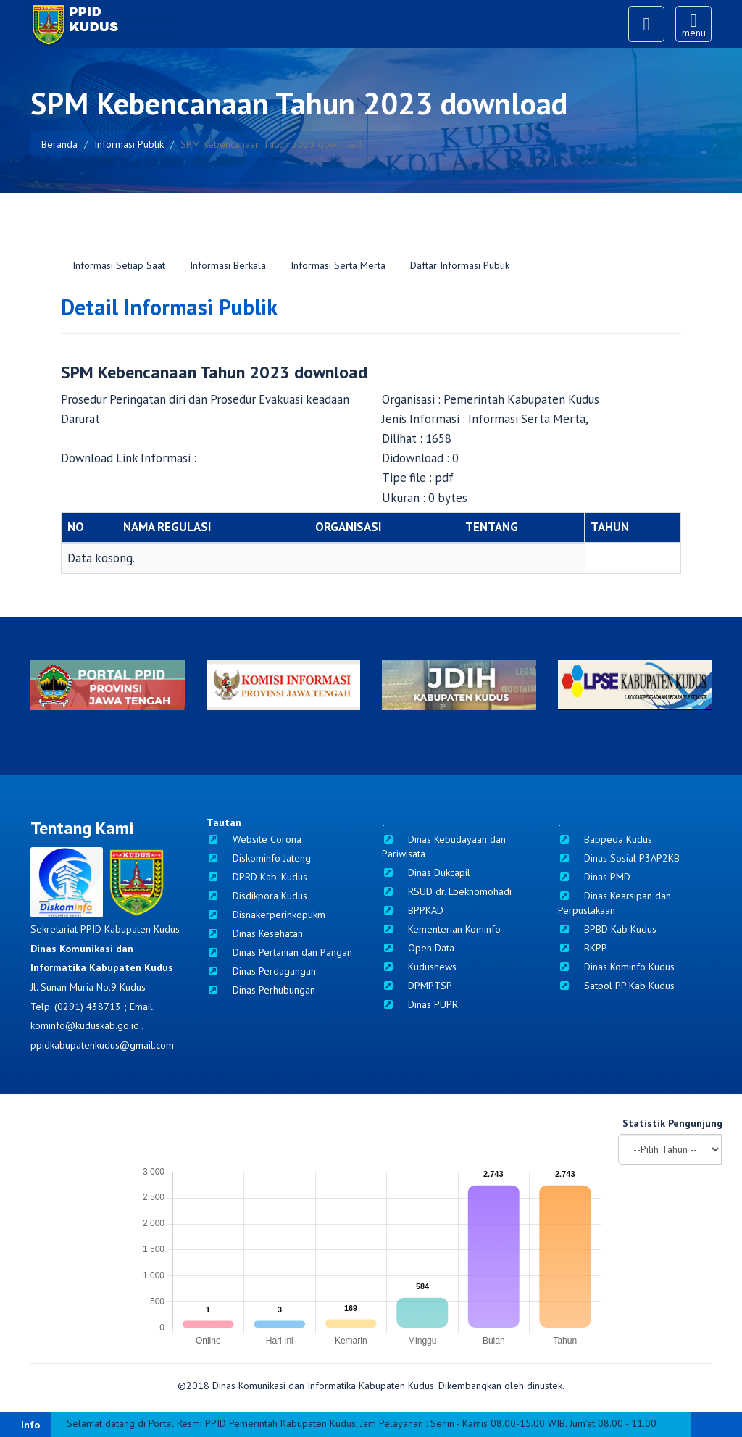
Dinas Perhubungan (261, 989)
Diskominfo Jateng (259, 858)
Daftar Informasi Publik (459, 265)
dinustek (544, 1385)
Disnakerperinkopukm (266, 914)
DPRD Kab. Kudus (257, 876)
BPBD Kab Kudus (607, 929)
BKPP (582, 947)
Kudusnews (419, 966)
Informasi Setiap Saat (118, 265)
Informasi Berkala (228, 265)
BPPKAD (412, 910)
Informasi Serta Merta (338, 265)
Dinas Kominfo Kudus (616, 966)
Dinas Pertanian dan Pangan (279, 952)
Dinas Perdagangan (261, 971)
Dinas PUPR (420, 1004)
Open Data (418, 947)
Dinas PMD (594, 876)
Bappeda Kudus (605, 839)
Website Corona (254, 839)
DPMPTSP (417, 985)
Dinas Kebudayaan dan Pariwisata (444, 846)
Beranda (59, 144)
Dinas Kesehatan (255, 933)
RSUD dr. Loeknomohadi (447, 891)
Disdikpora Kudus (257, 895)
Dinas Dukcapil (426, 872)
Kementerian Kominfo (441, 929)
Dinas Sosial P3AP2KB (619, 858)
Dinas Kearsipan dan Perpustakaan (614, 903)
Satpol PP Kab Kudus (616, 985)
